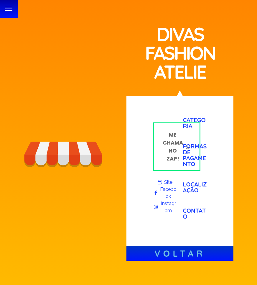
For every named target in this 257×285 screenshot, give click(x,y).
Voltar (180, 253)
